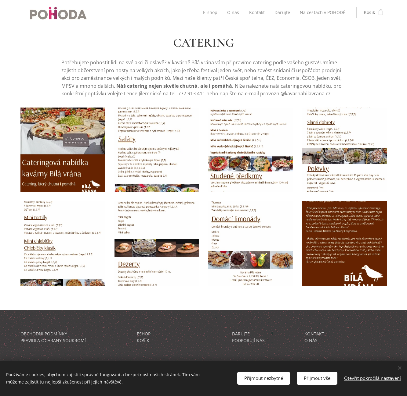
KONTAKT (314, 334)
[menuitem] (209, 12)
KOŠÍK (143, 341)
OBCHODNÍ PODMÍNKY (43, 334)
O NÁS (310, 341)
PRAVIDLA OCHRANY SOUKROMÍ (53, 341)
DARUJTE (241, 334)
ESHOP (144, 334)
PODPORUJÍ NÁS (248, 341)
